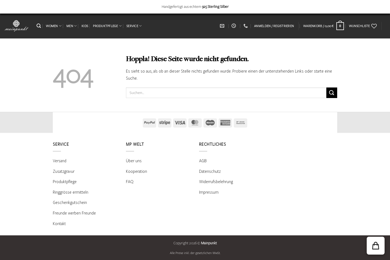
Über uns (134, 160)
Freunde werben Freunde (74, 213)
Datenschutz (210, 171)
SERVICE (134, 25)
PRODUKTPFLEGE (107, 25)
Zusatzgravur (63, 171)
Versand (59, 160)
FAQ (130, 181)
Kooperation (136, 171)
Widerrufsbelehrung (216, 181)
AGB (203, 160)
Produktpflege (65, 181)
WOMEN (53, 25)
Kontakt (59, 223)
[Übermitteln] (331, 92)
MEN (71, 25)
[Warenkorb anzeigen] (323, 26)
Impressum (209, 192)
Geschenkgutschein (70, 202)
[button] (39, 26)
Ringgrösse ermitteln (70, 192)
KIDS (85, 26)
